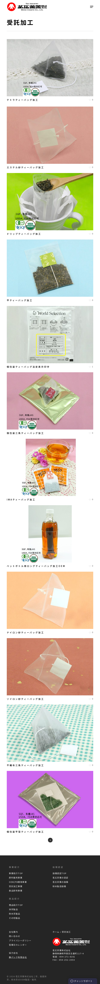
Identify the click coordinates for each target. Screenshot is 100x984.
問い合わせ (14, 936)
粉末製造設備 (59, 886)
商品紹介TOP (16, 905)
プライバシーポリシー (20, 940)
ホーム (56, 931)
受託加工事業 (15, 886)
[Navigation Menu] (91, 6)
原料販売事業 (15, 877)
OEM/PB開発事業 (18, 881)
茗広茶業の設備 (60, 881)
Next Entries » (50, 840)
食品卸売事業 (15, 890)
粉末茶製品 (14, 913)
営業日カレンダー (18, 944)
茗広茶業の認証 (60, 877)
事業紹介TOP (16, 873)
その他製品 (14, 918)
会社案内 (13, 931)
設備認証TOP (60, 873)
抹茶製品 (13, 909)
